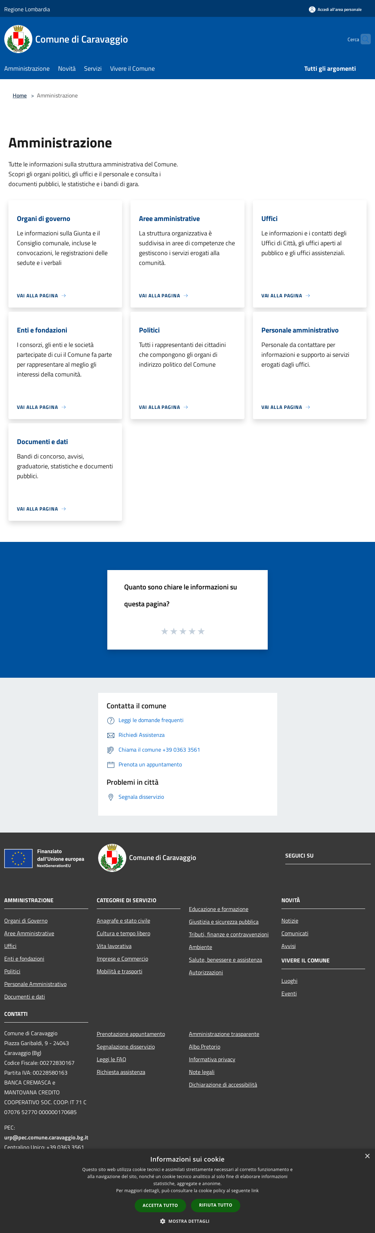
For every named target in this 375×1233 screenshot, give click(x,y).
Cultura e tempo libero (123, 933)
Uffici (10, 946)
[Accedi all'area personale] (335, 9)
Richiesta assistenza (121, 1072)
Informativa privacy (212, 1059)
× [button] (367, 1156)
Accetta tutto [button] (160, 1205)
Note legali (202, 1072)
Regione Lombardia (27, 9)
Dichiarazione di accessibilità (223, 1084)
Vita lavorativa (114, 946)
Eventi (289, 993)
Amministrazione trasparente (224, 1034)
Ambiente (200, 947)
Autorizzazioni (206, 972)
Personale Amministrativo (35, 984)
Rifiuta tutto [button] (216, 1205)
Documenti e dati (24, 996)
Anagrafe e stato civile (123, 920)
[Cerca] (362, 39)
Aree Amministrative (29, 933)
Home (20, 95)
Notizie (289, 920)
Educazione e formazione (218, 909)
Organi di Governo (25, 920)
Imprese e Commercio (122, 958)
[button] (187, 1221)
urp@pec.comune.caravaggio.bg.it (46, 1137)
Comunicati (295, 933)
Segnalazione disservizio (126, 1046)
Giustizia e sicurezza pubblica (224, 921)
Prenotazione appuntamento (131, 1034)
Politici (12, 971)
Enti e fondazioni (24, 958)
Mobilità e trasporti (119, 971)
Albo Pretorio (204, 1046)
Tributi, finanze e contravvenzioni (229, 934)
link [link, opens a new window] (255, 1191)
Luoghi (289, 980)
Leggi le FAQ (111, 1059)
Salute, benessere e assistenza (225, 959)
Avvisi (288, 946)
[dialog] (187, 1191)
